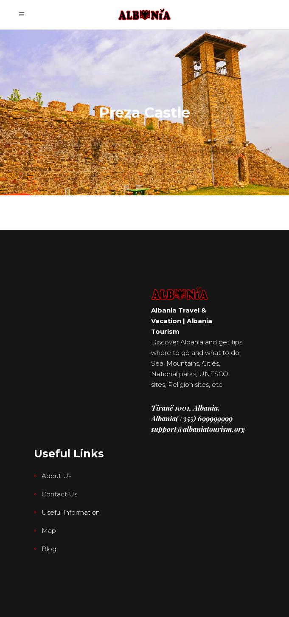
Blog (49, 549)
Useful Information (71, 512)
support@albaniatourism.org (198, 429)
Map (49, 531)
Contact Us (59, 494)
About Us (56, 476)
